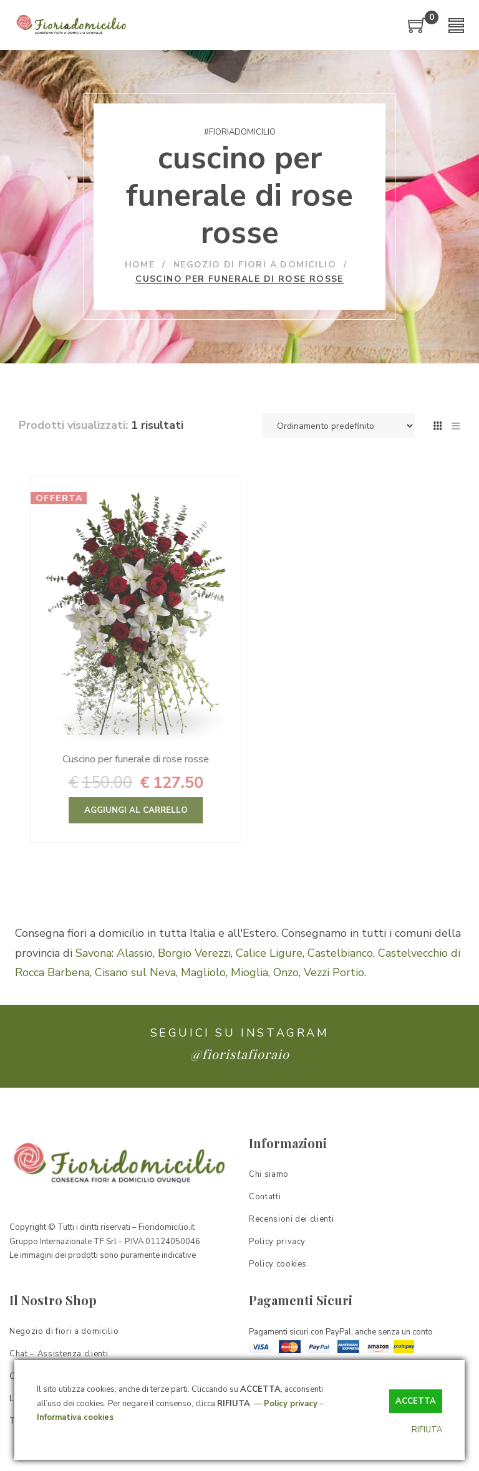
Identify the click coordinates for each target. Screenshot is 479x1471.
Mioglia (249, 972)
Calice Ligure (269, 953)
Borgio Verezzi (194, 953)
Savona (93, 953)
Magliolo (203, 972)
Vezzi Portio (334, 972)
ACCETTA (415, 1401)
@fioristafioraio (239, 1053)
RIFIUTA (427, 1429)
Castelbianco (340, 953)
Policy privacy (290, 1403)
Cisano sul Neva (135, 972)
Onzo (286, 972)
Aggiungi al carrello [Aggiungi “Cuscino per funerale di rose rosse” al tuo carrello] (170, 810)
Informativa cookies (75, 1417)
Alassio (135, 953)
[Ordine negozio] (338, 425)
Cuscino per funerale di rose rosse (170, 759)
